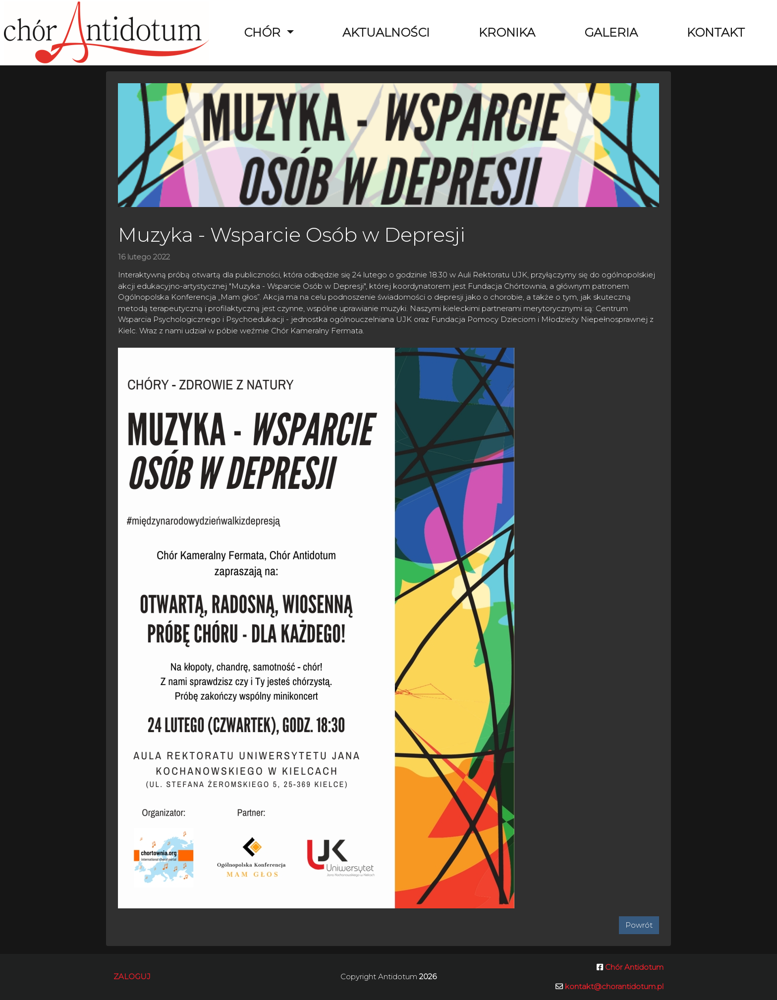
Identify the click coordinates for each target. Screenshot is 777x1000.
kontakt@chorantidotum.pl (614, 986)
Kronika (507, 32)
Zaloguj (132, 976)
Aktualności (386, 32)
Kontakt (716, 32)
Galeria (611, 32)
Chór (263, 32)
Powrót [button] (639, 925)
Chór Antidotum (633, 967)
